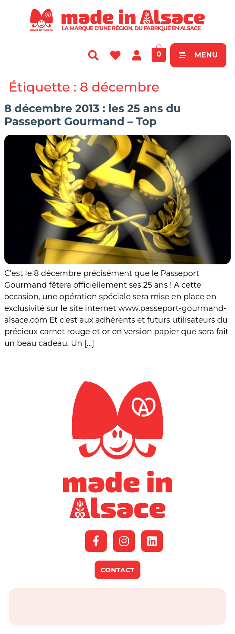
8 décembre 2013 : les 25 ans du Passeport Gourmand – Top (92, 115)
